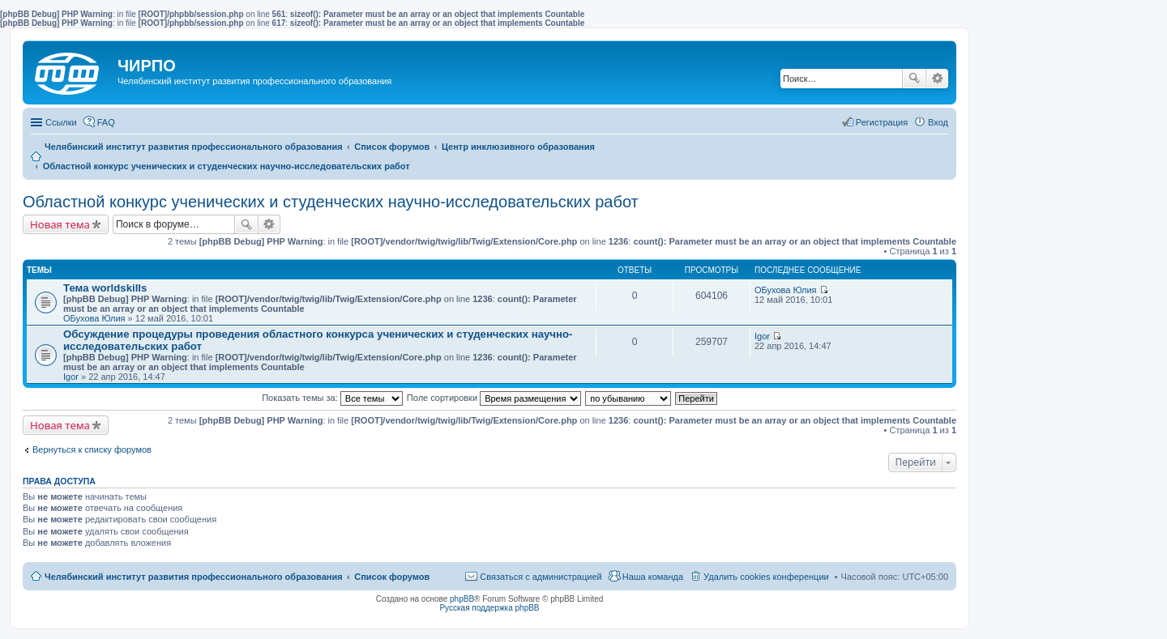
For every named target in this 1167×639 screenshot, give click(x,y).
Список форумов (392, 576)
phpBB (462, 598)
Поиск (914, 78)
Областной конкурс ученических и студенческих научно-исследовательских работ (331, 202)
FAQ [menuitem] (106, 122)
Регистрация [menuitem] (882, 122)
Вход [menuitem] (938, 122)
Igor (71, 376)
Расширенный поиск (937, 78)
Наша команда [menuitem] (652, 576)
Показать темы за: (332, 398)
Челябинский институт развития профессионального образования (194, 576)
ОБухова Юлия (94, 318)
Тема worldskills (105, 288)
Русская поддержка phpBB (489, 607)
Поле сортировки (494, 398)
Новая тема (60, 224)
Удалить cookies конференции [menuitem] (766, 576)
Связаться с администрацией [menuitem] (540, 576)
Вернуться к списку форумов (92, 449)
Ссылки (61, 122)
